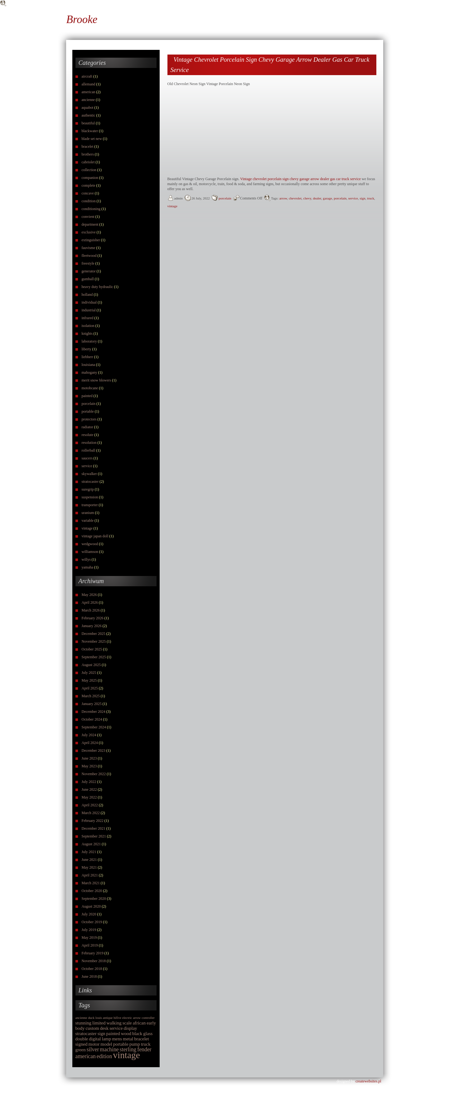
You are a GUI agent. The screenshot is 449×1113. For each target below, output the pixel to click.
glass (147, 1033)
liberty (86, 349)
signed (81, 1044)
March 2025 (91, 696)
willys (86, 559)
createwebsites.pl (368, 1081)
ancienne (88, 100)
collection (89, 170)
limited (98, 1022)
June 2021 (89, 859)
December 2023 (93, 750)
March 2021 (91, 883)
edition (104, 1056)
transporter (90, 505)
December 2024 (93, 711)
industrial (89, 310)
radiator (87, 427)
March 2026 (91, 610)
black (137, 1033)
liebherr (87, 357)
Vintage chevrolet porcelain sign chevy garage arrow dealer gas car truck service (300, 179)
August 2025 (91, 665)
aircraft (87, 76)
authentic (88, 115)
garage (327, 198)
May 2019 (89, 937)
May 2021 (89, 867)
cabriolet (88, 162)
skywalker (89, 474)
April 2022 (90, 805)
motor (94, 1044)
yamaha (87, 567)
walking (114, 1022)
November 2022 (94, 774)
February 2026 (93, 618)
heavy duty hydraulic (97, 287)
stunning (83, 1022)
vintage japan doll (95, 536)
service (87, 466)
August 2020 (91, 906)
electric (127, 1017)
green (80, 1049)
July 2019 (89, 930)
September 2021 (94, 836)
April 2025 (90, 688)
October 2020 (92, 891)
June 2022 (89, 789)
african (139, 1022)
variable (88, 520)
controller (148, 1017)
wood (126, 1033)
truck (146, 1044)
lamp (106, 1038)
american (88, 92)
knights (87, 333)
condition (89, 201)
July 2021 (89, 852)
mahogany (89, 372)
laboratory (89, 341)
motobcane (90, 388)
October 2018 (92, 969)
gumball (88, 279)
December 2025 (93, 633)
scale (127, 1022)
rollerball (88, 450)
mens (117, 1038)
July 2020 (89, 914)
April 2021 (90, 875)
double (81, 1038)
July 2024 (89, 735)
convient (88, 216)
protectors (89, 419)
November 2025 (94, 641)
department (90, 224)
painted (87, 396)
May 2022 (89, 797)
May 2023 (89, 766)
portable (88, 411)
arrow (137, 1017)
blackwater (90, 131)
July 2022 (89, 782)
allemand (88, 84)
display (130, 1028)
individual (89, 302)
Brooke (82, 19)
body (80, 1028)
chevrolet (295, 198)
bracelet (88, 146)
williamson (90, 551)
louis (98, 1017)
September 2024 (94, 727)
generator (89, 271)
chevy (307, 198)
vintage (87, 528)
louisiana (88, 364)
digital (95, 1038)
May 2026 (89, 594)
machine (109, 1049)
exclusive (89, 232)
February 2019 (93, 953)
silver (93, 1049)
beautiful (88, 123)
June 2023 (89, 758)
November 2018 (94, 961)
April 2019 (90, 945)
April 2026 (90, 602)
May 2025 (89, 680)
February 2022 (93, 820)
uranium (88, 513)
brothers (88, 154)
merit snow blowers (96, 380)
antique (108, 1017)
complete (88, 185)
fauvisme (88, 248)
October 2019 (92, 922)
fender (144, 1049)
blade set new (92, 139)
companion (90, 177)
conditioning (91, 209)
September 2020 (94, 898)
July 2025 (89, 672)
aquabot (88, 107)
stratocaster (90, 481)
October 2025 (92, 649)
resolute (88, 435)
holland (87, 294)
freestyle (88, 263)
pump (134, 1044)
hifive (117, 1017)
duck (91, 1017)
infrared (88, 318)
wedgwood (90, 544)
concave (88, 193)
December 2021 (93, 828)
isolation (88, 326)
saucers (87, 458)
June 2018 (89, 976)
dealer (317, 198)
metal (128, 1038)
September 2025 (94, 657)
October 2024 (92, 719)
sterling (128, 1049)
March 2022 (91, 813)
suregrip (88, 489)
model (106, 1044)
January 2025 (92, 704)
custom (92, 1028)
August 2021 (91, 844)
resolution (89, 442)
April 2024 (90, 743)
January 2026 (92, 626)
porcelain (89, 403)
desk (104, 1028)
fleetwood (89, 255)
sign (101, 1033)
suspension (90, 497)
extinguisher (91, 240)
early (151, 1022)
